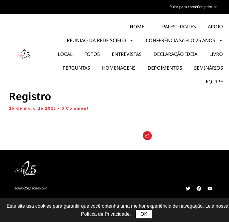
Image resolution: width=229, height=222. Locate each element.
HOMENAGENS (119, 68)
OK (143, 214)
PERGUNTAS (76, 68)
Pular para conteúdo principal (194, 6)
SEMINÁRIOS (208, 68)
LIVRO (216, 54)
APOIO (215, 26)
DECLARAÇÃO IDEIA (175, 54)
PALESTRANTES (179, 26)
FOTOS (92, 54)
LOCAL (65, 54)
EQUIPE (214, 81)
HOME (137, 26)
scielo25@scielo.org (30, 188)
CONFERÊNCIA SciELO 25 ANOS (184, 40)
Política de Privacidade (105, 214)
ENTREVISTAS (127, 54)
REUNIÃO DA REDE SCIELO (100, 40)
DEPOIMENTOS (165, 68)
